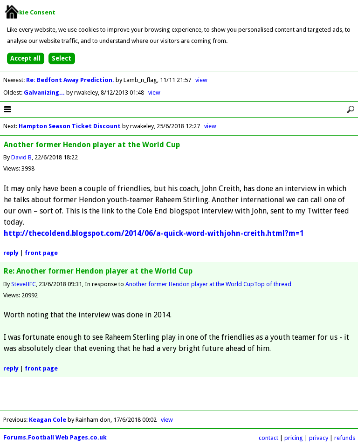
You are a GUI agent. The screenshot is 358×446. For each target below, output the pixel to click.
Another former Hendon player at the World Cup (189, 284)
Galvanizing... (45, 92)
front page (41, 252)
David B (21, 157)
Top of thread (272, 284)
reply (11, 252)
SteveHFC (23, 284)
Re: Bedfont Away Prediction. (71, 79)
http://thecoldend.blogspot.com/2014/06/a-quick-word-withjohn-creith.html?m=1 (154, 233)
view (201, 79)
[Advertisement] (179, 397)
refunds (344, 437)
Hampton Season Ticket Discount (70, 126)
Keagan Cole (47, 419)
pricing (293, 437)
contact (268, 437)
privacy (318, 437)
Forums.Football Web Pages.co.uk (55, 437)
